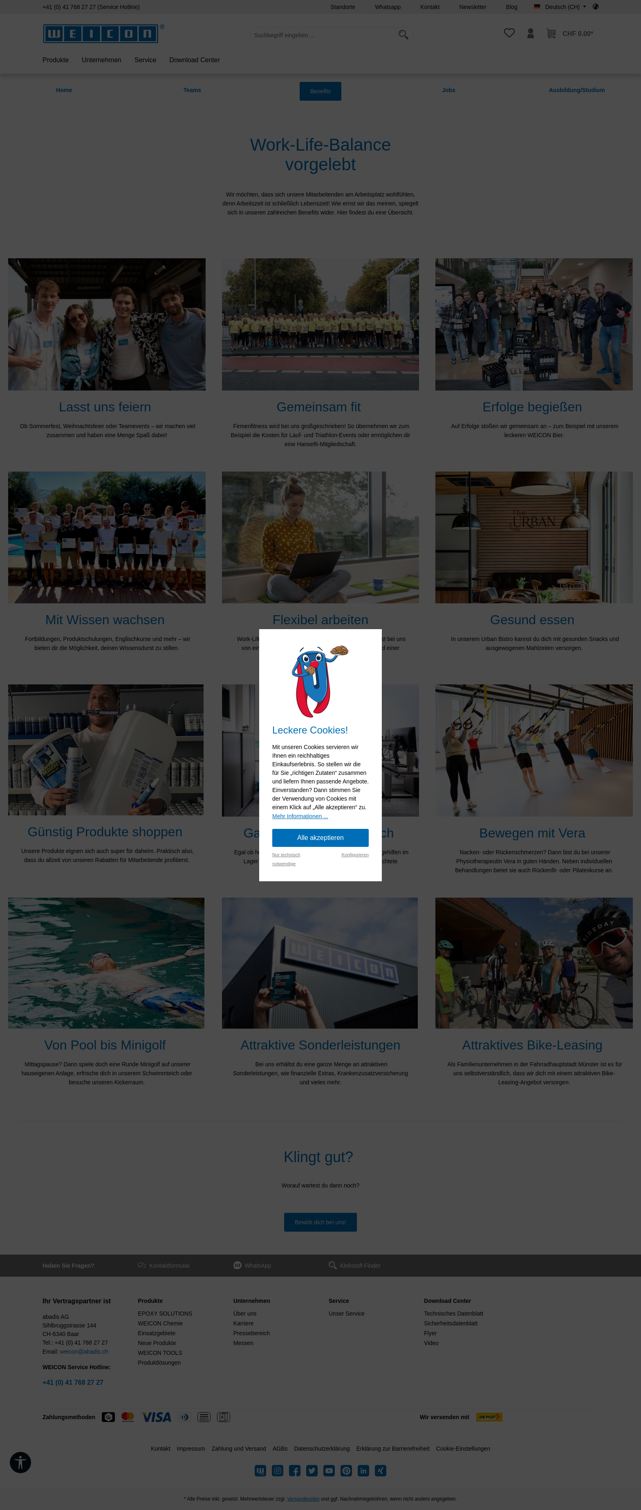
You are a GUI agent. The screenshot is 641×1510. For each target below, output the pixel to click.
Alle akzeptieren (320, 837)
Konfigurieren (355, 854)
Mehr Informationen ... (300, 816)
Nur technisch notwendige (286, 859)
